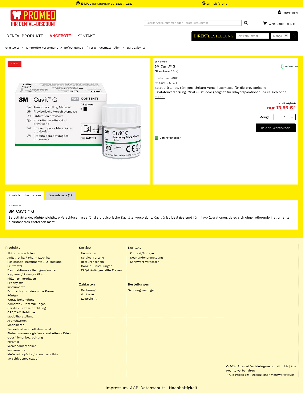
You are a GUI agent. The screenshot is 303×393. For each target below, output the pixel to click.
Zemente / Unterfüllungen (26, 303)
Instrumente (16, 287)
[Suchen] (246, 23)
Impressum (117, 388)
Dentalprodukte (24, 36)
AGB (134, 388)
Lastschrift (89, 298)
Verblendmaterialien (22, 346)
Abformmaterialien (21, 253)
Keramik (13, 341)
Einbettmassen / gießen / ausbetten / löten (39, 333)
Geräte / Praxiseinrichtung (26, 308)
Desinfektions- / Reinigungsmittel (31, 270)
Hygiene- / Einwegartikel (25, 274)
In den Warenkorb (275, 128)
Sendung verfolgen (141, 290)
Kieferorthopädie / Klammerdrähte (32, 354)
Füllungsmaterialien (21, 278)
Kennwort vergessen (144, 261)
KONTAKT (86, 36)
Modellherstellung (20, 316)
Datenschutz (152, 388)
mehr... (160, 97)
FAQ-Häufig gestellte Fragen (101, 270)
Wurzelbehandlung (21, 299)
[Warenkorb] (280, 23)
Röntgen (13, 295)
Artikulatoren (17, 320)
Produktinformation (24, 196)
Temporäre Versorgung (41, 47)
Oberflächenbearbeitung (25, 337)
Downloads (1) (60, 195)
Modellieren (15, 325)
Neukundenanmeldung (146, 257)
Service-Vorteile (92, 257)
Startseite (12, 47)
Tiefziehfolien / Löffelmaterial (29, 329)
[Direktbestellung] (294, 36)
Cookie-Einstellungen (96, 266)
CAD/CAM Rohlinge (21, 312)
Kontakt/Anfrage (142, 253)
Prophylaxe (15, 282)
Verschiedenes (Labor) (23, 358)
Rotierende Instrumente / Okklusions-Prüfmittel (35, 264)
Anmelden (287, 12)
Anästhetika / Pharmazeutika (28, 257)
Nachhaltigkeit (183, 388)
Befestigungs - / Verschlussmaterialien (92, 47)
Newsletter (89, 253)
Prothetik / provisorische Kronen (31, 291)
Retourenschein (92, 261)
